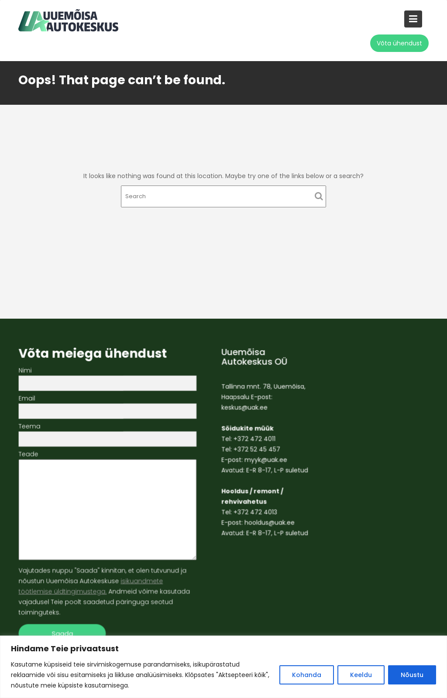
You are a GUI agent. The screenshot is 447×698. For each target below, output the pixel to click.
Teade (109, 505)
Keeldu (361, 674)
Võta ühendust (399, 43)
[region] (223, 667)
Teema (109, 433)
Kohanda (306, 674)
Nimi (109, 378)
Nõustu (412, 674)
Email (109, 405)
